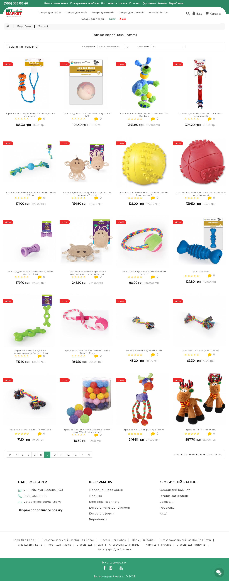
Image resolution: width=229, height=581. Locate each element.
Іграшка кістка (200, 271)
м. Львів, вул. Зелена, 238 (40, 490)
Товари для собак (49, 12)
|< (10, 454)
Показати (143, 46)
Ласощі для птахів (90, 544)
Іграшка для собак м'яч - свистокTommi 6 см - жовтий (144, 193)
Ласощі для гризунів (191, 544)
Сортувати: (89, 46)
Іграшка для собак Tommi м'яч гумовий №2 (87, 114)
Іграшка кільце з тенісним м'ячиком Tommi (144, 272)
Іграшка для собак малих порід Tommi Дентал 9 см (30, 272)
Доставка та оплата (114, 3)
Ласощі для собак (113, 540)
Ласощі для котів (30, 544)
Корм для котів (143, 540)
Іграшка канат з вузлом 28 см (201, 350)
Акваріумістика (158, 12)
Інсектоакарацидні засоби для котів (185, 540)
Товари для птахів (102, 12)
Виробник (24, 26)
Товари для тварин (93, 19)
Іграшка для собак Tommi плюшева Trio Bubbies (144, 114)
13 (75, 454)
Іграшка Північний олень (201, 429)
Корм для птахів (59, 544)
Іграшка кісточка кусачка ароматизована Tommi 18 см (30, 351)
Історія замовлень (174, 495)
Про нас (134, 3)
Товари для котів (76, 12)
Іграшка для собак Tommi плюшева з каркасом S (201, 114)
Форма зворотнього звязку (40, 510)
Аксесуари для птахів (124, 544)
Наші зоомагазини (56, 3)
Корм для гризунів (158, 544)
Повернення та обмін (84, 3)
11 (61, 454)
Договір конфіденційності (109, 507)
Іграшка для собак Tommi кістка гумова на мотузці (30, 114)
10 (54, 454)
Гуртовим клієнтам (155, 3)
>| (88, 454)
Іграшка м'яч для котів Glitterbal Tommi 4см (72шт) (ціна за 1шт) (87, 430)
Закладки (167, 501)
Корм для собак (24, 540)
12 (68, 454)
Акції (123, 19)
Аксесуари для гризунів (114, 549)
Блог (112, 19)
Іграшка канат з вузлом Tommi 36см (31, 429)
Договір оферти (101, 513)
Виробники (176, 3)
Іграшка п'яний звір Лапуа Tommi (144, 429)
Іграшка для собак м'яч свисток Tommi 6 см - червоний (201, 193)
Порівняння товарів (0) (22, 46)
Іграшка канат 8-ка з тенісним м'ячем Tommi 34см (87, 351)
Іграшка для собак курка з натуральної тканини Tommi (87, 193)
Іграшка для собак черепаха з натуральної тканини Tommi (87, 272)
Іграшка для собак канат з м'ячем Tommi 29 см (31, 193)
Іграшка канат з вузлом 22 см (144, 350)
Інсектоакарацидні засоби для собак (68, 540)
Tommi (43, 26)
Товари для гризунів (131, 12)
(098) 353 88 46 (16, 3)
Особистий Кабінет (175, 490)
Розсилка (167, 507)
